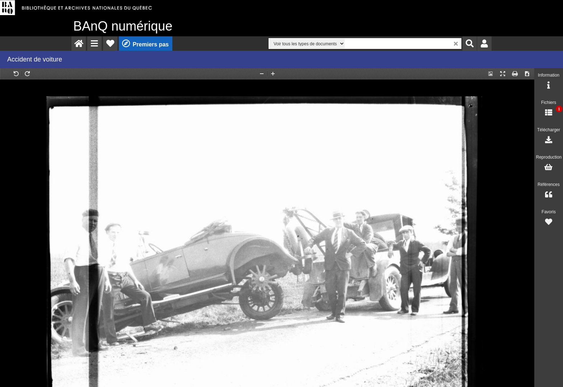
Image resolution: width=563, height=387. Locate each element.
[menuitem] (78, 43)
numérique (122, 26)
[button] (94, 43)
